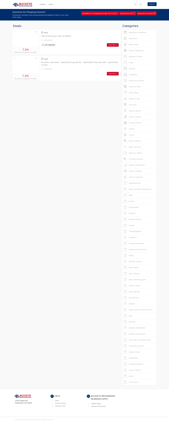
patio (128, 315)
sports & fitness (132, 370)
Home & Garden (132, 116)
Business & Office (133, 56)
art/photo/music (132, 183)
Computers (130, 74)
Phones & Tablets (133, 153)
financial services (133, 261)
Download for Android (146, 13)
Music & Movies (132, 141)
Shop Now (112, 45)
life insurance (131, 297)
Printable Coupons (133, 159)
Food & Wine (131, 92)
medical (129, 303)
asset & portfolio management (138, 189)
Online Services (132, 147)
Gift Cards (130, 104)
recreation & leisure (134, 346)
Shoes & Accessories (134, 165)
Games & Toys (132, 98)
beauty (129, 201)
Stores (43, 4)
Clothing (129, 68)
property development (134, 327)
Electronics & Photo (134, 80)
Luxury (129, 135)
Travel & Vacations (133, 177)
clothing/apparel (132, 231)
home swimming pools (135, 279)
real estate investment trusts (137, 340)
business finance (133, 219)
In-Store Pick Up (132, 123)
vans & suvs (131, 382)
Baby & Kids (131, 44)
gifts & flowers (132, 273)
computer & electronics (135, 249)
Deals (51, 4)
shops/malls (131, 358)
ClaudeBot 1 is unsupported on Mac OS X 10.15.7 (100, 13)
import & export (132, 285)
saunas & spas (132, 352)
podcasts (130, 321)
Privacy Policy (58, 403)
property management (135, 334)
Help (55, 400)
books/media (131, 207)
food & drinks (131, 267)
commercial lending (134, 243)
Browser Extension (97, 406)
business (130, 213)
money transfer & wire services (138, 309)
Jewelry (129, 129)
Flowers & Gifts (132, 86)
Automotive (130, 38)
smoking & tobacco (133, 364)
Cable (128, 62)
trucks (128, 376)
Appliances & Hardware (135, 32)
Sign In (152, 4)
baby (128, 195)
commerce (130, 237)
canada (129, 225)
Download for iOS (127, 13)
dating (129, 255)
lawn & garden (132, 291)
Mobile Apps (94, 403)
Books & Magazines (134, 50)
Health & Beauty (132, 110)
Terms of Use (58, 406)
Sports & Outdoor (133, 171)
